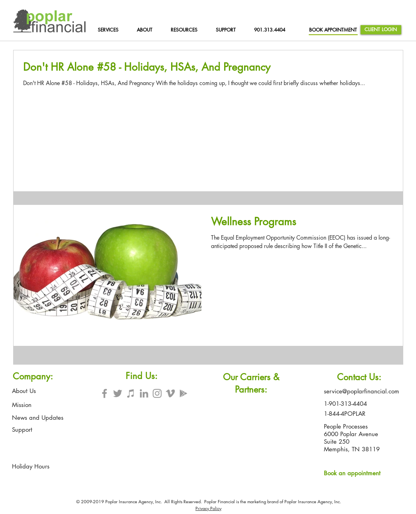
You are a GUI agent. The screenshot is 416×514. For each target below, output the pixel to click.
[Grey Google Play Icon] (183, 393)
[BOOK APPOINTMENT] (333, 30)
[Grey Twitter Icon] (118, 393)
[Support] (22, 429)
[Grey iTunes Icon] (131, 393)
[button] (187, 30)
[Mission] (22, 404)
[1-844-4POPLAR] (346, 414)
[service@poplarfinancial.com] (362, 391)
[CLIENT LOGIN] (381, 29)
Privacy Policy (208, 508)
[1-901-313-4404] (349, 404)
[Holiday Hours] (31, 466)
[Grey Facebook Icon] (104, 393)
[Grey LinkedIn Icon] (144, 393)
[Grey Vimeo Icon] (170, 393)
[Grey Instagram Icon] (157, 393)
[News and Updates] (37, 417)
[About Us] (24, 390)
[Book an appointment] (354, 473)
